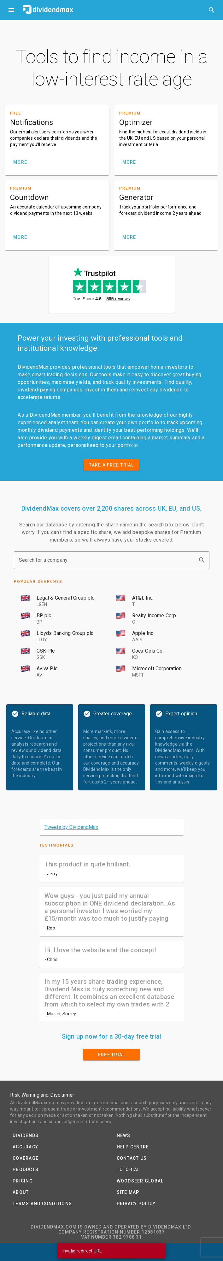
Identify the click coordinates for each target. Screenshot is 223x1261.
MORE (20, 162)
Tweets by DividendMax (71, 827)
